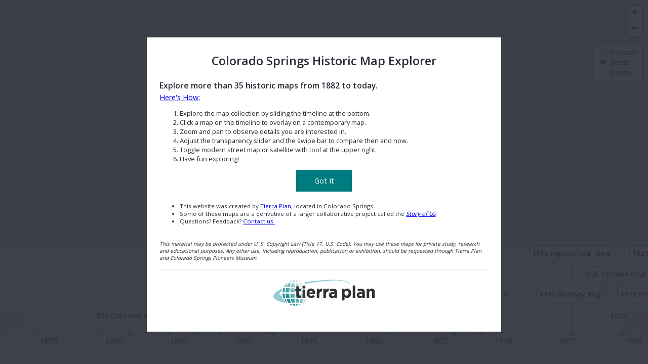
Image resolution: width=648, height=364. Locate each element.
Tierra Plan (275, 206)
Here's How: (179, 97)
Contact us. (259, 221)
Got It (324, 181)
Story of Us (420, 213)
